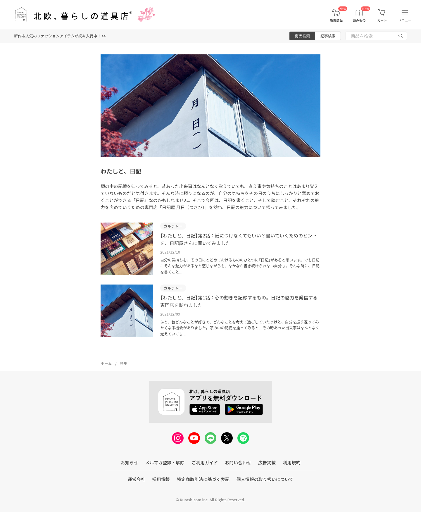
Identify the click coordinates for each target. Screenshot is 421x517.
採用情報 (161, 479)
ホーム (106, 363)
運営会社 (136, 479)
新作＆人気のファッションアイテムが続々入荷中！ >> (60, 36)
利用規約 (291, 462)
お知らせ (129, 462)
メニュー (404, 20)
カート (382, 20)
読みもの (359, 20)
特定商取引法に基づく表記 (203, 479)
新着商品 (336, 20)
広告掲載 (267, 462)
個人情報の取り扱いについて (265, 479)
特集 (123, 363)
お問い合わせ (238, 462)
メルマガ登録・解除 (164, 462)
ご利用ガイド (204, 462)
